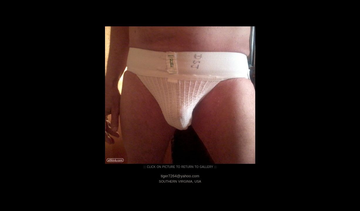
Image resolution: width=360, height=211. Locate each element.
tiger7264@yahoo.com (180, 176)
